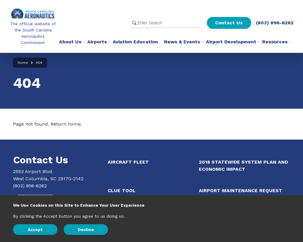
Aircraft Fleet (128, 162)
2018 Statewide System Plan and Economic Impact (243, 165)
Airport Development (231, 42)
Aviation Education (135, 42)
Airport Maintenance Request (240, 190)
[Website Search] (166, 23)
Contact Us (229, 23)
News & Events (182, 42)
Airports (97, 42)
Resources (275, 42)
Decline (86, 229)
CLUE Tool (122, 190)
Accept (35, 229)
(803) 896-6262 (275, 23)
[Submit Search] (134, 23)
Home (23, 63)
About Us (70, 42)
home (74, 124)
